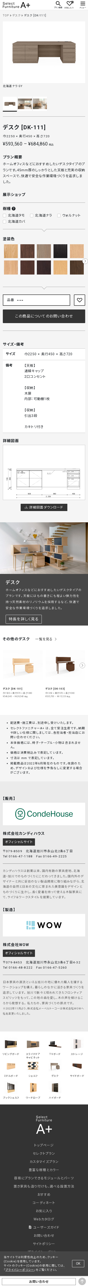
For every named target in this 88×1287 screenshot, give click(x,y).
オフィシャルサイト (19, 842)
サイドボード (77, 1068)
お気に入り (44, 1211)
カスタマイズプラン (44, 1162)
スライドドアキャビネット (33, 1047)
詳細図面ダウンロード (44, 507)
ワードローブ (33, 1090)
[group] (23, 671)
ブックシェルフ (11, 1090)
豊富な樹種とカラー (44, 1170)
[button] (85, 261)
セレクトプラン (44, 1153)
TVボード (55, 1047)
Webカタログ (44, 1219)
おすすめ (44, 1194)
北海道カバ (16, 222)
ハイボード (55, 1090)
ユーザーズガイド (43, 1227)
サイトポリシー (44, 1244)
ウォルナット (71, 216)
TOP (6, 15)
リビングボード (11, 1047)
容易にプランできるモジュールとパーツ (44, 1178)
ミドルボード (11, 1068)
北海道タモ (16, 216)
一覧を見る (46, 639)
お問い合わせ (44, 1235)
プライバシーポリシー (19, 1270)
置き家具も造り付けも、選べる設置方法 (44, 1186)
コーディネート (44, 1203)
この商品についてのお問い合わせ (44, 316)
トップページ (44, 1145)
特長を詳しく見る (24, 619)
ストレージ (77, 1047)
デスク (16, 15)
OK (78, 1263)
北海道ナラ (43, 216)
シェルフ (33, 1068)
